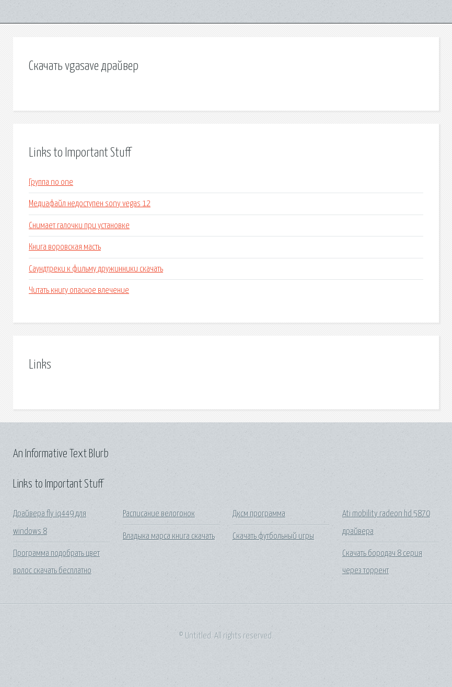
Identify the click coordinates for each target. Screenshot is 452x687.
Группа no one (51, 182)
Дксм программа (259, 514)
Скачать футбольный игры (273, 536)
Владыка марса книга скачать (169, 536)
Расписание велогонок (159, 514)
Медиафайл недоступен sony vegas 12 (89, 203)
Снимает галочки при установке (79, 225)
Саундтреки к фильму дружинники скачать (96, 269)
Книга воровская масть (65, 247)
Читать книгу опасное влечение (79, 290)
